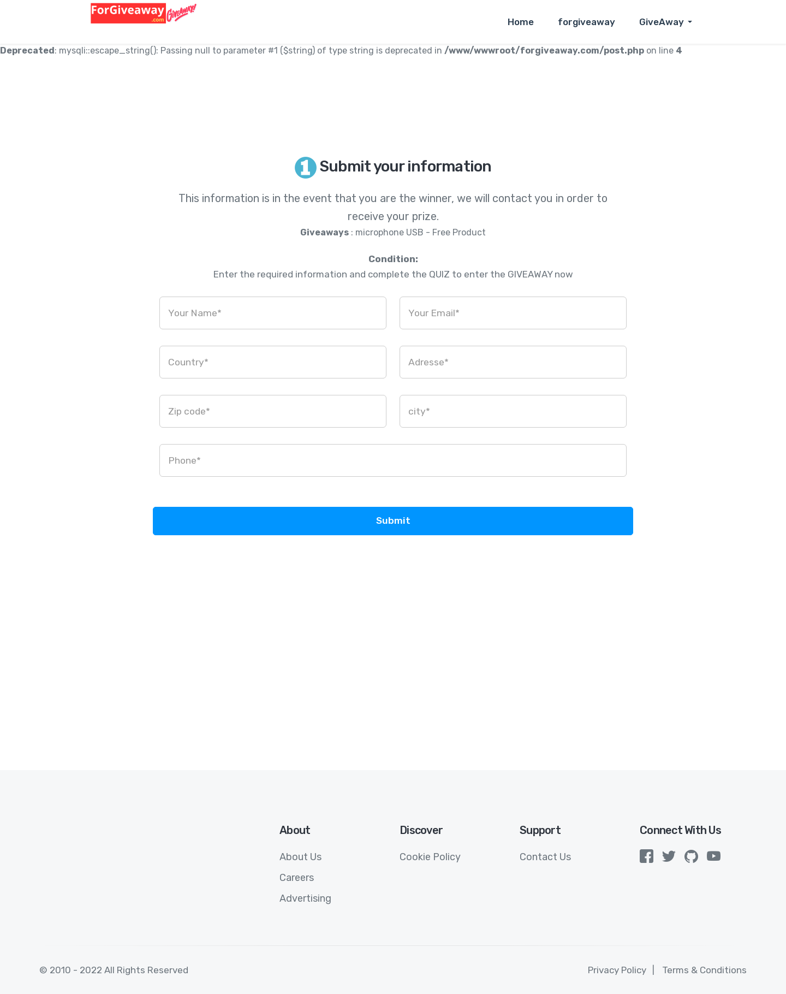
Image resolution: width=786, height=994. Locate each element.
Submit (393, 520)
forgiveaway (586, 21)
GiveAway (661, 21)
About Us (300, 857)
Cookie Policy (430, 857)
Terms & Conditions (704, 970)
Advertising (305, 898)
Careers (296, 878)
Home (521, 21)
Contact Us (545, 857)
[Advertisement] (393, 660)
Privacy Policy (617, 970)
